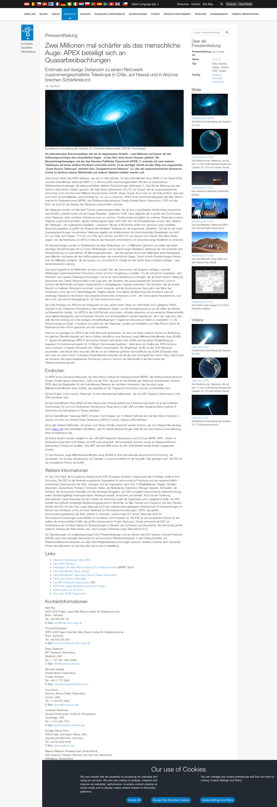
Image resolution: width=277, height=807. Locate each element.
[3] (161, 178)
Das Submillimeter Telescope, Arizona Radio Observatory (85, 575)
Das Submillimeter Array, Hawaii (71, 571)
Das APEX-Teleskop (64, 563)
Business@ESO (219, 14)
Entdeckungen (138, 14)
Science (231, 4)
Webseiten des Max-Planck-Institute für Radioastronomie (85, 567)
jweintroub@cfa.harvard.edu (69, 725)
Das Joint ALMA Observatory (69, 593)
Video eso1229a (200, 347)
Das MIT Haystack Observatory (71, 582)
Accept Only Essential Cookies (171, 800)
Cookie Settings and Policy (217, 800)
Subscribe (183, 4)
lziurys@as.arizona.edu (66, 704)
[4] (92, 182)
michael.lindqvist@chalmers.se (71, 684)
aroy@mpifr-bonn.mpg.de (68, 622)
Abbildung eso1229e (202, 255)
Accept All (134, 800)
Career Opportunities (245, 14)
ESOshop (85, 14)
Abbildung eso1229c (202, 187)
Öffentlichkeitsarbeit (177, 14)
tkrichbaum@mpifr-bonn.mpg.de (72, 643)
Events (155, 14)
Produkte (201, 14)
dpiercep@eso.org (64, 745)
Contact (195, 4)
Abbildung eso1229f (202, 301)
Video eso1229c (200, 417)
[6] (170, 319)
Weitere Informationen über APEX (72, 559)
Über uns (30, 14)
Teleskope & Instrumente (109, 14)
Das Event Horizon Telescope (69, 578)
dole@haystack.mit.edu (67, 663)
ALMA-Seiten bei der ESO (67, 589)
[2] (131, 168)
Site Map (208, 4)
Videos (56, 14)
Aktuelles (70, 16)
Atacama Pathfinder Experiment (218, 78)
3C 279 (216, 59)
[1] (140, 161)
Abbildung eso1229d (203, 221)
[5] (143, 185)
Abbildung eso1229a (202, 118)
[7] (46, 340)
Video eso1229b (200, 380)
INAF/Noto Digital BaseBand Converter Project (79, 586)
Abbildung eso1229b (203, 157)
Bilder (44, 14)
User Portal (245, 4)
